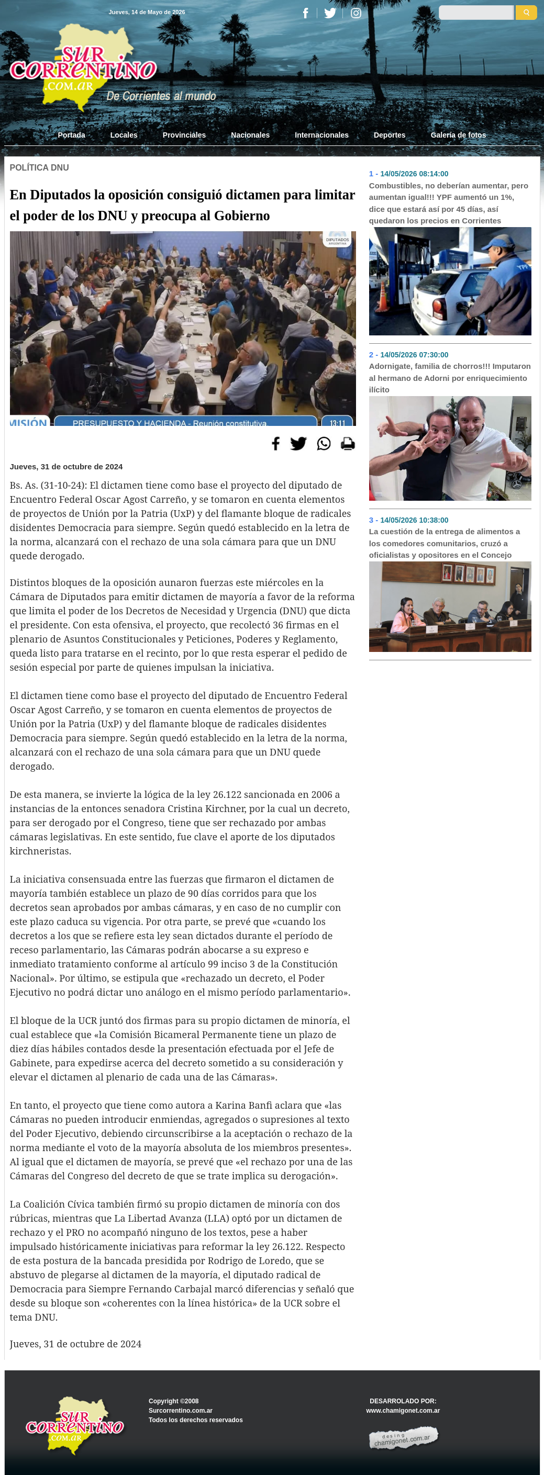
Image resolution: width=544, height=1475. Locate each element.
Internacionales (322, 135)
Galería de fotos (458, 135)
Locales (124, 135)
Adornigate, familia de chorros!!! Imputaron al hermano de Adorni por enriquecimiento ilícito (450, 378)
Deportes (390, 135)
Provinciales (184, 135)
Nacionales (250, 135)
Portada (78, 134)
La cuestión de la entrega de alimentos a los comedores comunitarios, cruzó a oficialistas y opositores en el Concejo (444, 543)
